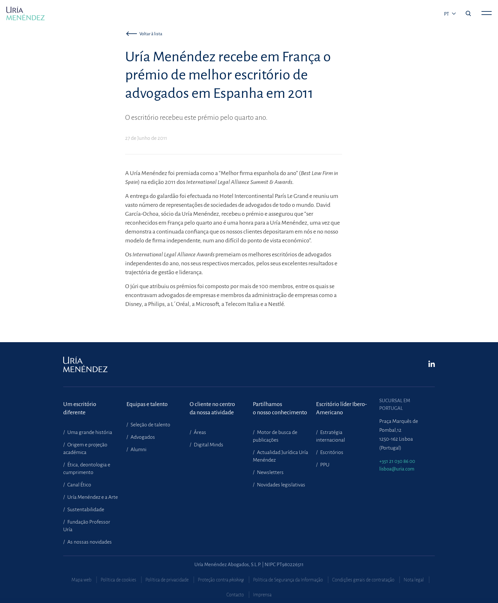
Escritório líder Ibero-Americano (341, 408)
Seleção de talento (150, 425)
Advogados (142, 437)
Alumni (138, 449)
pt (447, 14)
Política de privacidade (167, 579)
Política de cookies (118, 579)
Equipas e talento (147, 404)
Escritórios (331, 452)
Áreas (199, 432)
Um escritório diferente (79, 408)
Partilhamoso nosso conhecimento (280, 408)
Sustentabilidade (85, 509)
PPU (324, 465)
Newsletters (270, 472)
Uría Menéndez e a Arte (92, 497)
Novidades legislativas (280, 485)
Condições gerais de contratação (363, 579)
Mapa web (81, 579)
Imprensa (262, 594)
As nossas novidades (89, 542)
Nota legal (414, 579)
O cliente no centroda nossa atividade (212, 408)
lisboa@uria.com (396, 468)
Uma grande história (89, 432)
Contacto (235, 594)
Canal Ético (78, 485)
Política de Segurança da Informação (288, 579)
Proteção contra (221, 579)
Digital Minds (208, 445)
